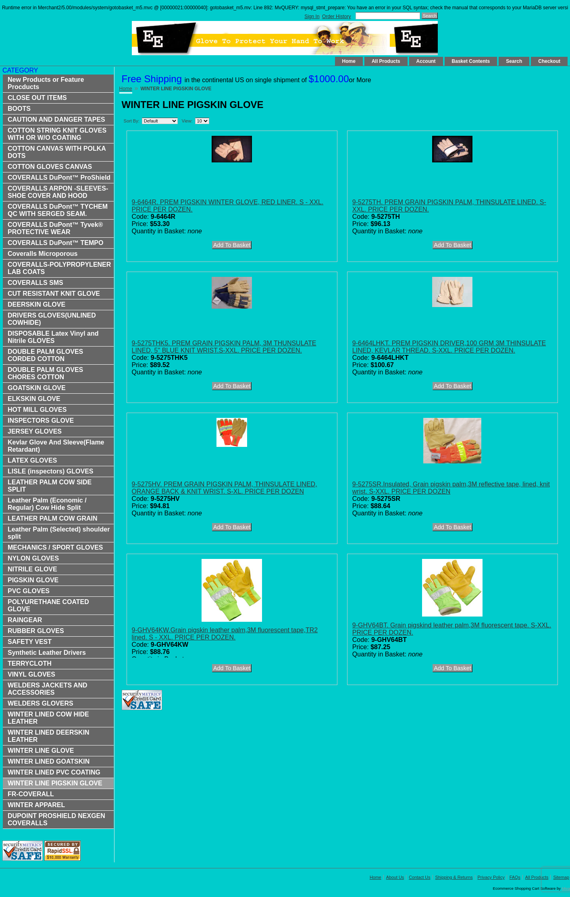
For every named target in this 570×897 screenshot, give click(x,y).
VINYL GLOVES (31, 674)
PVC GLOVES (29, 591)
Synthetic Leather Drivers (47, 652)
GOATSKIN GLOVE (37, 387)
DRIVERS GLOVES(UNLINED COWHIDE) (52, 319)
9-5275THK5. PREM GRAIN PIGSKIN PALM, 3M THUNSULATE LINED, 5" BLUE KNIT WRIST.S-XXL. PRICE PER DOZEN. (224, 347)
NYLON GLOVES (33, 558)
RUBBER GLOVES (36, 630)
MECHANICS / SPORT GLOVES (55, 547)
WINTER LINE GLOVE (41, 750)
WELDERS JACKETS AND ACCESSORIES (47, 689)
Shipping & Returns (454, 877)
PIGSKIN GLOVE (33, 580)
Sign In (311, 16)
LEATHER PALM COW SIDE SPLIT (50, 486)
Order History (336, 16)
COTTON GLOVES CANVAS (50, 166)
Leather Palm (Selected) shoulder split (59, 533)
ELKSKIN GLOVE (34, 398)
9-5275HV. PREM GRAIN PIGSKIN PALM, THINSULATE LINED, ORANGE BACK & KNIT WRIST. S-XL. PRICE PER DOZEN (224, 488)
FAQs (515, 877)
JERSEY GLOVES (35, 431)
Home (349, 61)
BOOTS (19, 108)
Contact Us (419, 877)
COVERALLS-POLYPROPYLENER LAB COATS (59, 268)
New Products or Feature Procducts (46, 83)
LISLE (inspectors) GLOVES (50, 471)
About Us (395, 877)
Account (426, 61)
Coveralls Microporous (42, 253)
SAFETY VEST (30, 641)
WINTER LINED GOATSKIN (48, 761)
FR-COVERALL (31, 794)
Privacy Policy (491, 877)
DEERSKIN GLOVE (36, 304)
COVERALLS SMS (35, 282)
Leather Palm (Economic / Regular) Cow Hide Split (47, 504)
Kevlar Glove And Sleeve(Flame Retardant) (56, 446)
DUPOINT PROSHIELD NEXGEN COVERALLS (56, 819)
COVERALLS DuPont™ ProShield (59, 177)
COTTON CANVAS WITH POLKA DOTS (57, 152)
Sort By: (131, 120)
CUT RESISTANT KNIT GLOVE (54, 293)
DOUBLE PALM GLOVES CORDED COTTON (45, 355)
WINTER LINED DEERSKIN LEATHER (48, 736)
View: (187, 120)
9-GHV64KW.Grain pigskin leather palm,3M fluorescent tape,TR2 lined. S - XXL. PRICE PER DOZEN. (225, 634)
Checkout (549, 61)
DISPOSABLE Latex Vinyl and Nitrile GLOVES (53, 337)
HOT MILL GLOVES (37, 409)
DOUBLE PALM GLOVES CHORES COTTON (45, 373)
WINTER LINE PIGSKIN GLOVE (55, 783)
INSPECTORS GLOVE (41, 420)
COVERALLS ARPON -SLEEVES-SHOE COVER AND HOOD (58, 192)
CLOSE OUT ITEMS (37, 97)
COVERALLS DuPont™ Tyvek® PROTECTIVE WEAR (55, 228)
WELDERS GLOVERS (40, 703)
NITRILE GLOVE (32, 569)
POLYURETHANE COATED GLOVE (48, 605)
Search (514, 61)
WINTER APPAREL (36, 804)
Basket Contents (471, 61)
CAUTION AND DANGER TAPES (56, 119)
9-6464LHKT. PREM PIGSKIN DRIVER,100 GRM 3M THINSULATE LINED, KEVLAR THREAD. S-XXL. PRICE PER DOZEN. (449, 347)
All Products (386, 61)
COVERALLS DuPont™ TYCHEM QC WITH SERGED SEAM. (58, 210)
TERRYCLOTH (30, 663)
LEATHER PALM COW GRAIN (53, 518)
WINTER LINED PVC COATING (54, 772)
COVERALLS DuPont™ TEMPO (55, 242)
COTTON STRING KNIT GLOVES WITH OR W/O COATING (57, 134)
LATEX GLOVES (32, 460)
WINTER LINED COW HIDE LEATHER (48, 718)
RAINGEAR (25, 620)
